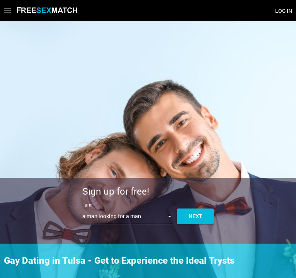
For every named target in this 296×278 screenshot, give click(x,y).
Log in (283, 10)
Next (195, 216)
